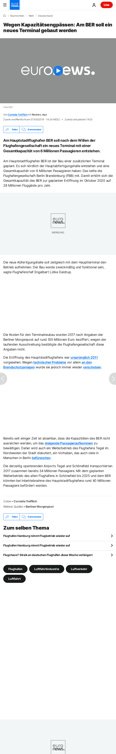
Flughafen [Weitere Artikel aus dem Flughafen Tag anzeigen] (15, 569)
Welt (31, 16)
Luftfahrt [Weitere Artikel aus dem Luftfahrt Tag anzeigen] (14, 578)
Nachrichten (17, 16)
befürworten (41, 458)
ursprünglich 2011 (84, 357)
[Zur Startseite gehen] (15, 5)
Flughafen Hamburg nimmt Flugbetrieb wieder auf (36, 535)
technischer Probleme (49, 362)
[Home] (4, 15)
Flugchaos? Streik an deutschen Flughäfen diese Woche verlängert (47, 555)
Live (106, 5)
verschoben (92, 367)
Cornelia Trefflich (18, 114)
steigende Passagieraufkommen (69, 443)
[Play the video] (58, 70)
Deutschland (45, 16)
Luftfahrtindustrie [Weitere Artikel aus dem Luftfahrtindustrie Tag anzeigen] (46, 569)
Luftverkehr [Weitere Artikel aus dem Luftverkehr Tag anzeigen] (79, 569)
